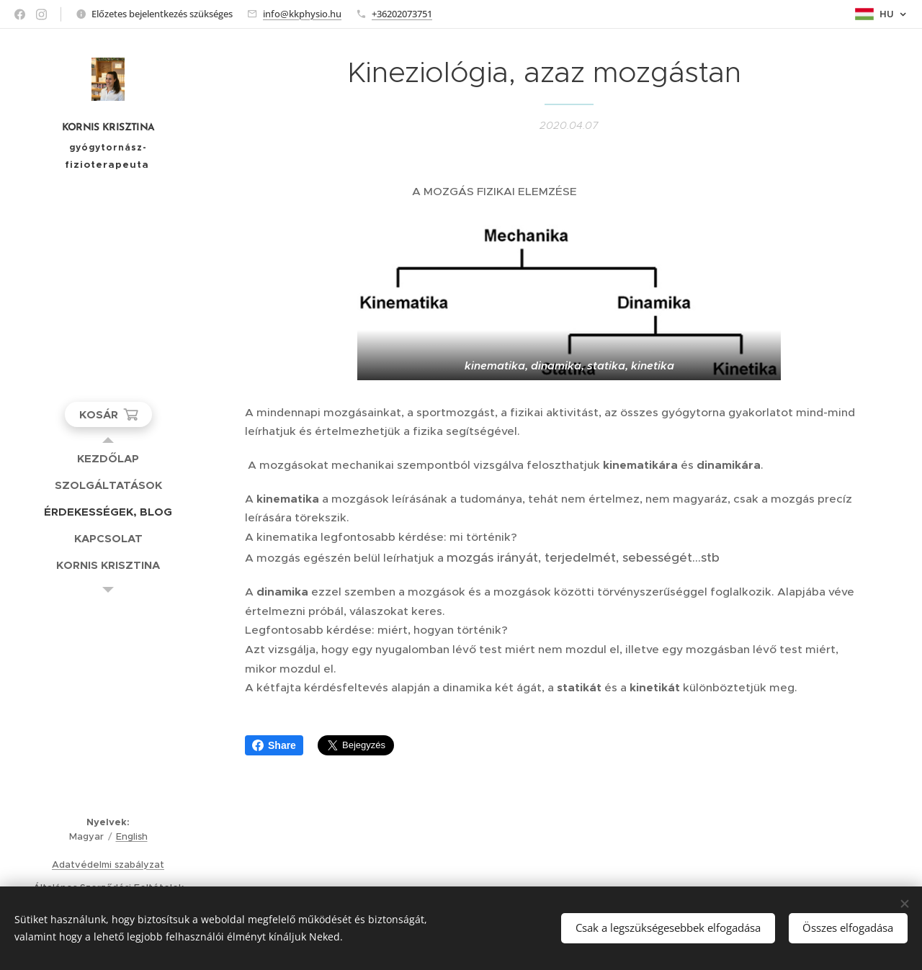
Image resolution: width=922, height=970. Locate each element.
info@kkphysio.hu (302, 13)
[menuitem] (108, 458)
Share (274, 745)
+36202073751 (402, 13)
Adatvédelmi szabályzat (108, 864)
